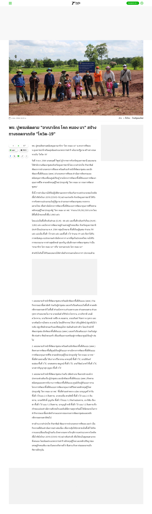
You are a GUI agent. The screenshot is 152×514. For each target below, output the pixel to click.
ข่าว (120, 118)
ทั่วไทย (127, 118)
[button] (10, 156)
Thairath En (133, 3)
